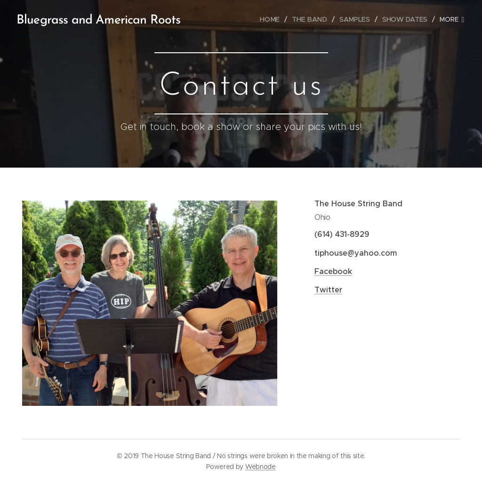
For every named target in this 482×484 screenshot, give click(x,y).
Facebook (333, 271)
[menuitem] (274, 19)
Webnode (260, 466)
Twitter (328, 290)
